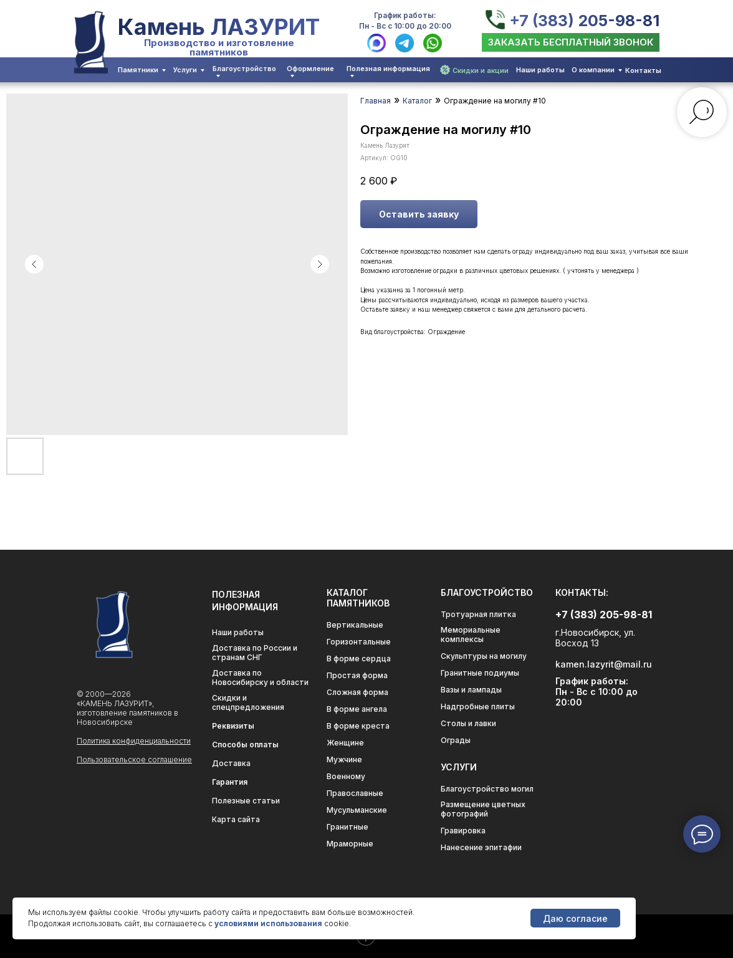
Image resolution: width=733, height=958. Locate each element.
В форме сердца (359, 658)
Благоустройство (244, 68)
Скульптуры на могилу (484, 656)
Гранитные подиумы (480, 673)
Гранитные (347, 826)
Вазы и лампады (471, 689)
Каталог (417, 100)
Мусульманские (357, 810)
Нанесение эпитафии (481, 847)
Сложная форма (357, 692)
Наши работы (540, 69)
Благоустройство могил (487, 788)
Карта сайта (236, 819)
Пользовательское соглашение (134, 759)
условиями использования (268, 923)
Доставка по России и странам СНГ (254, 652)
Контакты (643, 70)
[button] (570, 42)
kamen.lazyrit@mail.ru (603, 664)
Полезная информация (388, 68)
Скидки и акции (481, 70)
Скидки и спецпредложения (248, 702)
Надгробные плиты (478, 706)
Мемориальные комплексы (471, 634)
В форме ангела (357, 709)
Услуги (185, 69)
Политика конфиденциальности (134, 740)
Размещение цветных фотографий (483, 809)
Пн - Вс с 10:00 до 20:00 (405, 26)
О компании (593, 69)
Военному (346, 776)
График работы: (405, 15)
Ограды (456, 740)
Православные (355, 793)
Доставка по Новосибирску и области (260, 677)
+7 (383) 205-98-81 (584, 20)
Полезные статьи (246, 800)
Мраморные (350, 843)
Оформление (310, 68)
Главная (375, 100)
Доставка (231, 763)
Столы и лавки (468, 723)
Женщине (345, 742)
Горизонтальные (359, 641)
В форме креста (358, 725)
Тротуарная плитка (478, 614)
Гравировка (463, 830)
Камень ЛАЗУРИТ (219, 27)
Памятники (138, 69)
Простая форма (357, 675)
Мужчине (344, 759)
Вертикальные (355, 625)
